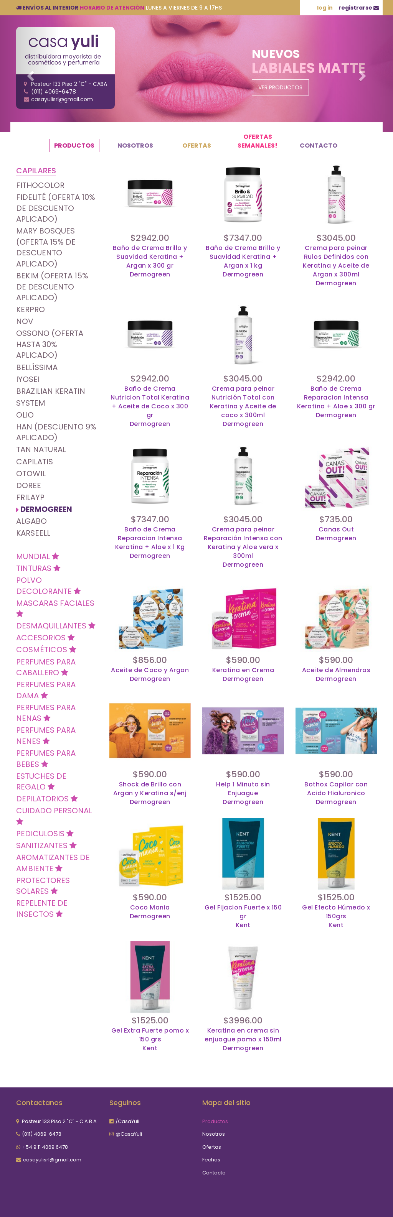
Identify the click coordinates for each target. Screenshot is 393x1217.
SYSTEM (30, 403)
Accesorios (45, 637)
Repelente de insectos (42, 908)
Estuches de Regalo (41, 782)
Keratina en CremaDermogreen (243, 674)
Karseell (33, 533)
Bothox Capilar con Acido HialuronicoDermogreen (336, 793)
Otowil (31, 473)
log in (325, 8)
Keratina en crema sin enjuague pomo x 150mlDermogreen (243, 1039)
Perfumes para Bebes (46, 759)
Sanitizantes (46, 845)
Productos (74, 145)
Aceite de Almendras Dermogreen (336, 674)
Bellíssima (37, 367)
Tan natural (41, 449)
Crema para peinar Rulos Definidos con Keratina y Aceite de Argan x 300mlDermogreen (336, 265)
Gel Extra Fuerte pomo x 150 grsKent (150, 1039)
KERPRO (30, 309)
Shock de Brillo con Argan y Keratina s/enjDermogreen (150, 793)
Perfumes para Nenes (46, 736)
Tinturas (38, 568)
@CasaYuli (129, 1134)
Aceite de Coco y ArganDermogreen (150, 674)
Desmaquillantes (56, 625)
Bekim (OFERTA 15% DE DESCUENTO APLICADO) (52, 286)
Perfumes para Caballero (46, 667)
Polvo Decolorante (48, 586)
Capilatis (34, 461)
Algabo (31, 521)
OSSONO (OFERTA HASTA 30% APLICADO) (49, 344)
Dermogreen (46, 509)
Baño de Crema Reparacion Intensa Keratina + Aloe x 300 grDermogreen (336, 402)
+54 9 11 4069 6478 (45, 1147)
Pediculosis (45, 833)
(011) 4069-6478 (41, 1134)
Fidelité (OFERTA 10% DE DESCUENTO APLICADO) (55, 208)
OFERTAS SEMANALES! (257, 141)
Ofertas (196, 145)
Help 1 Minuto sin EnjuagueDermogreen (243, 793)
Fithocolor (40, 185)
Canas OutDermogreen (336, 534)
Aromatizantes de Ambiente (53, 863)
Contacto (318, 145)
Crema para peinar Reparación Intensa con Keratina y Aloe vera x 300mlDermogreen (243, 547)
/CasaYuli (127, 1121)
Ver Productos (280, 87)
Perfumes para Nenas (46, 713)
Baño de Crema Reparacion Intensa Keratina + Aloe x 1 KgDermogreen (150, 542)
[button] (29, 73)
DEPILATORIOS (47, 798)
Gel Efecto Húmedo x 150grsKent (336, 916)
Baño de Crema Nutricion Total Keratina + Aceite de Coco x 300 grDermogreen (150, 406)
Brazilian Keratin (50, 391)
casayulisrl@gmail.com (52, 1159)
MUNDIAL (37, 556)
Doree (28, 485)
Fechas (211, 1159)
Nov (24, 321)
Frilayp (30, 497)
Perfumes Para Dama (46, 690)
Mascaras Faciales (55, 608)
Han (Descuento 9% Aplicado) (56, 432)
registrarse (359, 8)
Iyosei (28, 379)
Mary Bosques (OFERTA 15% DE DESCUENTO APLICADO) (46, 247)
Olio (25, 415)
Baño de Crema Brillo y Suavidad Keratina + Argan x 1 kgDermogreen (243, 261)
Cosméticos (46, 649)
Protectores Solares (43, 886)
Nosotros (135, 145)
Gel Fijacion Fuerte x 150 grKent (243, 916)
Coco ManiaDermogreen (150, 912)
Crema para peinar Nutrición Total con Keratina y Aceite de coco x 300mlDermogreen (243, 406)
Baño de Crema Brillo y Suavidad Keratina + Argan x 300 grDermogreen (150, 261)
